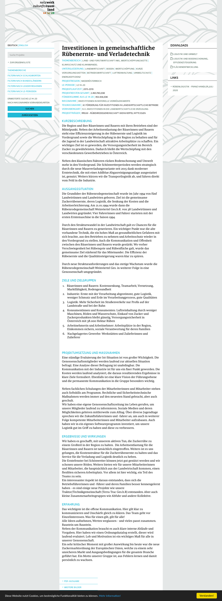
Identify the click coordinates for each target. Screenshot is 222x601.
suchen (29, 108)
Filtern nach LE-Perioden (22, 91)
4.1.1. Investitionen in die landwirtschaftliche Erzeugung (115, 109)
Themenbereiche (17, 70)
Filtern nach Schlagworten (24, 75)
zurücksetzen (30, 115)
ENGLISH (23, 45)
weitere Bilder (72, 587)
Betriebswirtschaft (99, 73)
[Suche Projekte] (30, 55)
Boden (110, 69)
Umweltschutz (142, 73)
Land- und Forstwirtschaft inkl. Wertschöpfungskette (114, 60)
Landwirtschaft (95, 69)
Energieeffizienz (71, 77)
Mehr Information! (110, 596)
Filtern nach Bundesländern (24, 81)
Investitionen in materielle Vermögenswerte (104, 101)
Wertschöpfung (125, 69)
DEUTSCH (12, 45)
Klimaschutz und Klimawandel (80, 64)
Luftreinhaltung (122, 73)
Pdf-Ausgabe (71, 581)
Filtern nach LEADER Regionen (25, 86)
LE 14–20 (81, 85)
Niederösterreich (91, 81)
